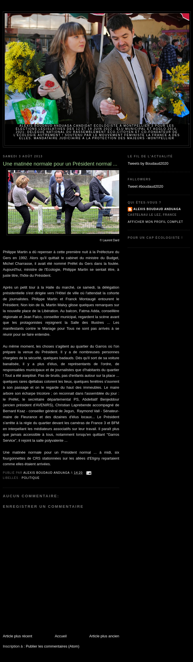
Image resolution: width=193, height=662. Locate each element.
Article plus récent (17, 636)
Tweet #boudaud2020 (145, 186)
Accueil (61, 636)
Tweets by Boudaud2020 (148, 163)
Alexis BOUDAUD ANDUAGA (157, 209)
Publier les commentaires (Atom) (52, 646)
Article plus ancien (104, 636)
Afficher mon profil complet (155, 221)
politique (30, 477)
